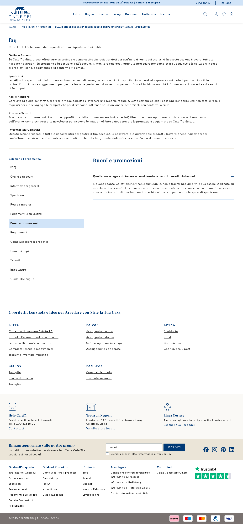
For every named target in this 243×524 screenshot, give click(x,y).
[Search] (205, 14)
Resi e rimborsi (20, 204)
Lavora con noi (91, 494)
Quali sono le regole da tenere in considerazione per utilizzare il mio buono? (144, 176)
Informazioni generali (25, 186)
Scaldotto (171, 331)
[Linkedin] (231, 449)
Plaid (167, 337)
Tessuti (15, 260)
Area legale (118, 467)
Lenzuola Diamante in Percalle (30, 343)
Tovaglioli (16, 384)
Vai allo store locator (101, 428)
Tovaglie (15, 372)
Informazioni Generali (22, 472)
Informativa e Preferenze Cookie (131, 487)
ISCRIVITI (174, 447)
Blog (85, 472)
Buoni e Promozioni (21, 500)
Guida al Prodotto (55, 467)
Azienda (87, 478)
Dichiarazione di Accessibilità (129, 493)
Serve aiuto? (203, 2)
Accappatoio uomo (99, 331)
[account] (216, 14)
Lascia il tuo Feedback (179, 425)
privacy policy (162, 454)
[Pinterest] (223, 449)
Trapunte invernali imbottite (28, 354)
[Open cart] (231, 14)
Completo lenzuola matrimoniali (31, 349)
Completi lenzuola (99, 372)
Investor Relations (93, 489)
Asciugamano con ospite (103, 349)
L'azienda (88, 467)
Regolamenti (19, 232)
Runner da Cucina (21, 378)
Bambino (131, 14)
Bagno (89, 14)
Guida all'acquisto (21, 467)
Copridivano (172, 343)
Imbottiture (18, 269)
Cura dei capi (19, 251)
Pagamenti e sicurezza (26, 213)
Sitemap (87, 483)
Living (117, 14)
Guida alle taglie (22, 279)
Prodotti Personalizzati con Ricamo (33, 337)
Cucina (103, 14)
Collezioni (149, 14)
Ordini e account (22, 176)
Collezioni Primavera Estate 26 (30, 331)
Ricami (165, 14)
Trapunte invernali (99, 378)
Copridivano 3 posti (177, 349)
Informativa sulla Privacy (126, 482)
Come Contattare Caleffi (172, 472)
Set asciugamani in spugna (105, 343)
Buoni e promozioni (24, 223)
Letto (77, 14)
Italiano (227, 2)
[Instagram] (214, 449)
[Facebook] (206, 449)
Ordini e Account (19, 478)
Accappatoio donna (100, 337)
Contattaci (16, 428)
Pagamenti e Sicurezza (23, 494)
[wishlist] (224, 14)
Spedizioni (17, 195)
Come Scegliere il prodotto (29, 241)
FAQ (13, 167)
